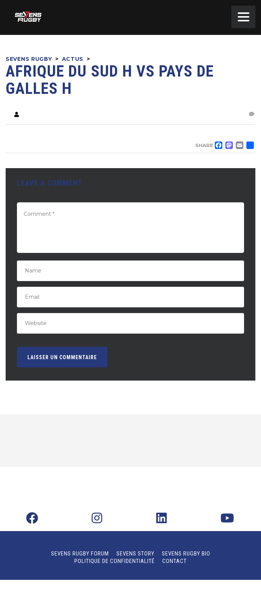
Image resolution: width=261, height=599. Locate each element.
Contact (174, 561)
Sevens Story (135, 553)
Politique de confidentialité (114, 561)
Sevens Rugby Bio (186, 553)
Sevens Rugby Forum (80, 553)
